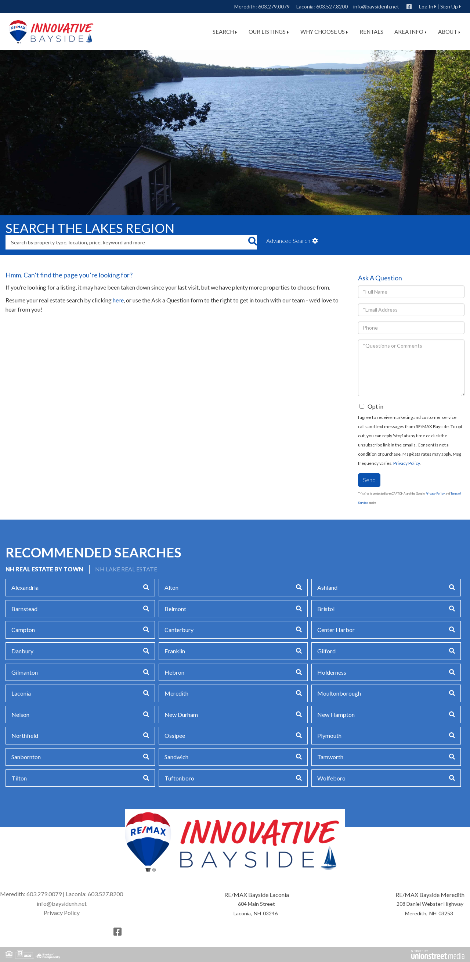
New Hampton (336, 714)
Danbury (22, 650)
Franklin (174, 650)
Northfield (24, 735)
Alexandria (25, 587)
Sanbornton (26, 756)
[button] (252, 242)
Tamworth (330, 756)
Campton (23, 629)
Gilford (326, 650)
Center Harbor (336, 629)
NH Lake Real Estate (126, 569)
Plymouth (329, 735)
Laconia (21, 693)
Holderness (331, 672)
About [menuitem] (449, 31)
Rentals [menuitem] (371, 31)
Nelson (20, 714)
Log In (426, 6)
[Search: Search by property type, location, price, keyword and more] (127, 242)
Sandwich (176, 756)
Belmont (175, 608)
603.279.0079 (274, 6)
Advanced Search (288, 240)
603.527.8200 (332, 6)
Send (369, 479)
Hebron (174, 672)
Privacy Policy (406, 463)
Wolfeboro (331, 778)
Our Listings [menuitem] (269, 31)
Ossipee (174, 735)
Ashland (327, 587)
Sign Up (449, 6)
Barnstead (24, 608)
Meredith (176, 693)
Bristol (326, 608)
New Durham (181, 714)
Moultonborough (339, 693)
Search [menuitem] (225, 31)
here (118, 300)
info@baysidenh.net (376, 6)
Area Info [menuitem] (410, 31)
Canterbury (179, 629)
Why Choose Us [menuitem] (324, 31)
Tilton (19, 778)
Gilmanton (24, 672)
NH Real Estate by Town (44, 569)
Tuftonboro (179, 778)
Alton (171, 587)
